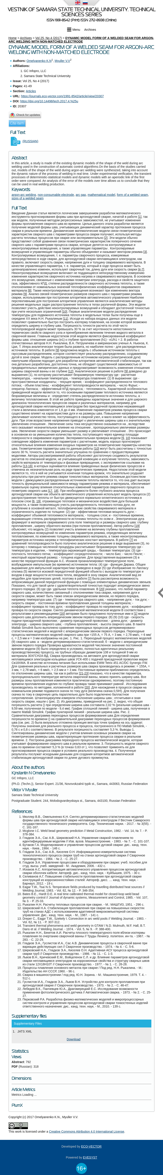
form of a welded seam (132, 194)
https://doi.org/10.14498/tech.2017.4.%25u (49, 101)
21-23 (84, 673)
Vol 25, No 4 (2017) (48, 38)
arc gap (81, 194)
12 (70, 371)
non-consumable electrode (56, 194)
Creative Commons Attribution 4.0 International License (86, 1131)
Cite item (17, 123)
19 (38, 501)
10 (64, 311)
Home (13, 38)
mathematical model (101, 194)
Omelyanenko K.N (39, 61)
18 (56, 490)
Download (73, 1039)
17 (50, 490)
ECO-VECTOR (91, 1146)
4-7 (141, 269)
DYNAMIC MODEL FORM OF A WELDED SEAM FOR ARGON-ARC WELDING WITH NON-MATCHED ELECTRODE (81, 39)
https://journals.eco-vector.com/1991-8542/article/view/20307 (62, 96)
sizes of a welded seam (28, 198)
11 (65, 318)
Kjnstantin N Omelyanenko (34, 773)
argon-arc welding (24, 194)
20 (101, 589)
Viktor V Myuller (24, 790)
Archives (90, 29)
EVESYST (90, 1157)
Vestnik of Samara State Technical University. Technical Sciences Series (81, 12)
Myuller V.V (62, 61)
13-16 (28, 466)
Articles (31, 91)
